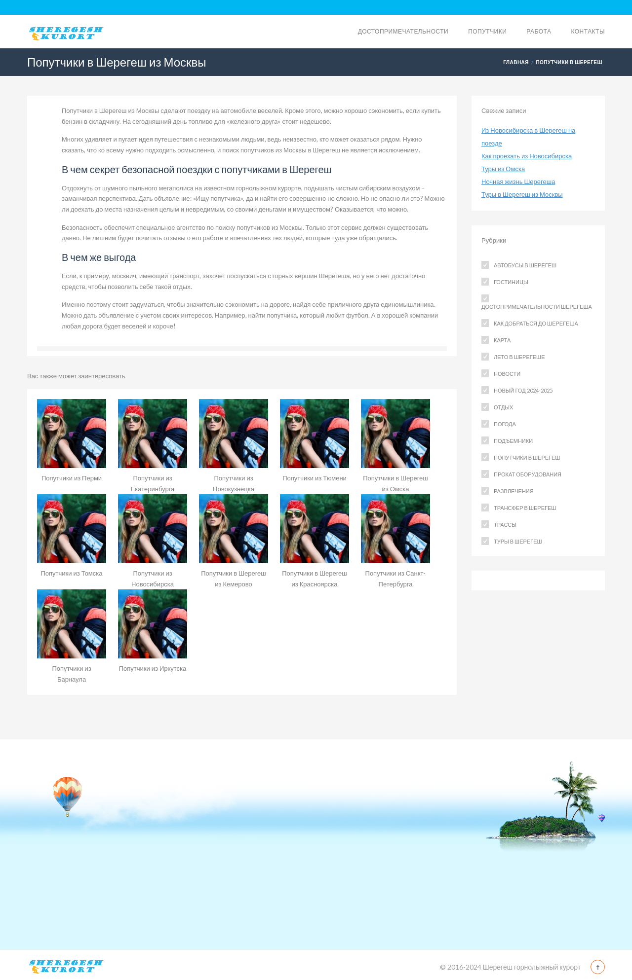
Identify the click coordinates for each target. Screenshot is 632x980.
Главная (516, 62)
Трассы (505, 524)
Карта (502, 340)
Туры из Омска (503, 169)
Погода (505, 424)
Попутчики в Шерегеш (569, 62)
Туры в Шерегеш (518, 541)
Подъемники (513, 440)
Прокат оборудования (527, 474)
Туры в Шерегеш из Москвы (522, 194)
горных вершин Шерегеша (311, 276)
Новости (507, 373)
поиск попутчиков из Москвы (264, 150)
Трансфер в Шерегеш (525, 508)
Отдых (503, 407)
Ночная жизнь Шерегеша (518, 181)
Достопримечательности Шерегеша (536, 306)
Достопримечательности (403, 31)
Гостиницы (511, 282)
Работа (538, 31)
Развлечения (514, 491)
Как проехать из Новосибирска (526, 156)
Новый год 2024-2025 (523, 390)
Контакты (588, 31)
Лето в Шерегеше (519, 357)
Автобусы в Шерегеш (525, 265)
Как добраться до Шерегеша (536, 323)
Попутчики (487, 31)
